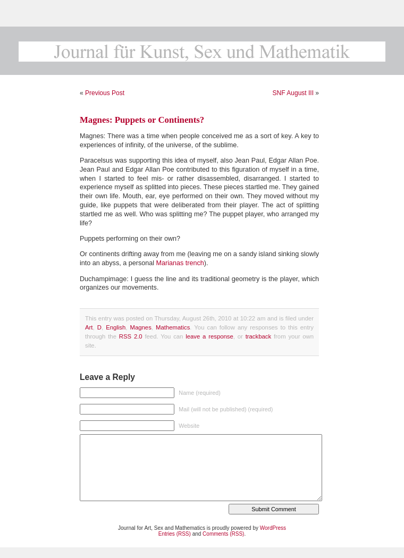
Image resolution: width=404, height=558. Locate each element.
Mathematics (173, 327)
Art (88, 327)
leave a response (209, 336)
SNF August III (293, 93)
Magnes (141, 327)
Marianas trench (180, 263)
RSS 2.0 (130, 336)
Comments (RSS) (223, 534)
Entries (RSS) (174, 534)
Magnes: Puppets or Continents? (142, 120)
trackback (258, 336)
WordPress (273, 528)
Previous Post (104, 93)
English (115, 327)
